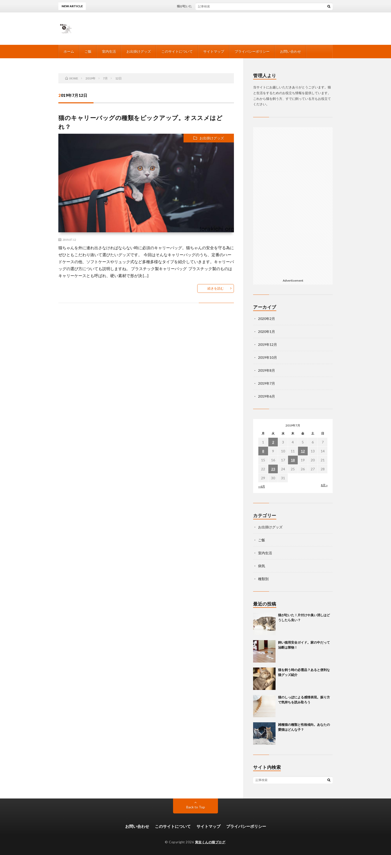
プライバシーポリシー (252, 51)
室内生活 (109, 51)
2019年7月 (266, 383)
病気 (261, 566)
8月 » (324, 485)
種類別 (263, 579)
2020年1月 (266, 331)
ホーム (69, 51)
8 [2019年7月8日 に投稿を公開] (263, 451)
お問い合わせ (290, 51)
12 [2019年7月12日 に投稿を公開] (303, 451)
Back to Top (195, 807)
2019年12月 (267, 344)
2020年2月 (266, 318)
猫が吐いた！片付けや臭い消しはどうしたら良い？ (214, 6)
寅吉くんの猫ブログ (210, 842)
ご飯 (88, 51)
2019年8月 (266, 370)
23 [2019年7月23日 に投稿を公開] (273, 469)
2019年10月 (267, 357)
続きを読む (215, 288)
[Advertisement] (293, 202)
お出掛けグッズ (138, 51)
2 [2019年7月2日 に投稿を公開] (273, 442)
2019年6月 (266, 396)
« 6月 (261, 486)
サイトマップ (213, 51)
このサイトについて (177, 51)
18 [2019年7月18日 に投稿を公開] (293, 460)
